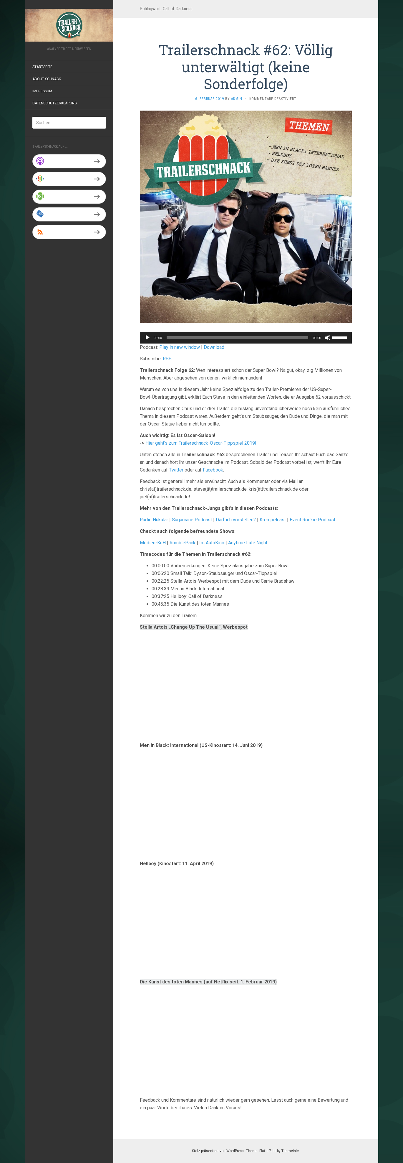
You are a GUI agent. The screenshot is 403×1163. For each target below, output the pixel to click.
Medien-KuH (153, 543)
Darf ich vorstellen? (236, 520)
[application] (246, 338)
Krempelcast (273, 520)
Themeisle (290, 1151)
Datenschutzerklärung (54, 103)
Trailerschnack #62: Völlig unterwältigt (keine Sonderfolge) (246, 66)
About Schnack (46, 79)
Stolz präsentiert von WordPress (218, 1151)
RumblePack (182, 543)
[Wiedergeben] (147, 338)
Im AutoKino (211, 543)
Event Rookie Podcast (312, 520)
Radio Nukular (154, 520)
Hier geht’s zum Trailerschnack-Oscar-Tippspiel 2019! (200, 443)
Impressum (42, 91)
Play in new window (179, 347)
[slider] (237, 337)
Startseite (42, 67)
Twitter (176, 470)
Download (214, 347)
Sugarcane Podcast (192, 520)
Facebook (213, 470)
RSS (167, 359)
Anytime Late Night (247, 543)
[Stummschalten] (328, 338)
